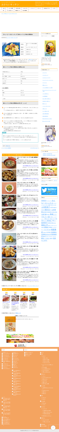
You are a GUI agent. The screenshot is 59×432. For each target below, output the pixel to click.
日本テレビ (6, 13)
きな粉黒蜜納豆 (44, 96)
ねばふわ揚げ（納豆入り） (46, 98)
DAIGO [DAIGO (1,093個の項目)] (43, 200)
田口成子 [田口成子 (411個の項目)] (49, 229)
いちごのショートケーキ (46, 77)
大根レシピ (15, 365)
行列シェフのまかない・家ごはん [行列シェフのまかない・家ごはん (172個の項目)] (51, 236)
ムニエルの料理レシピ (6, 419)
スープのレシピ (5, 358)
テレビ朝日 (43, 385)
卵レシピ (14, 364)
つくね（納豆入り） (45, 93)
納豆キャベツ (44, 103)
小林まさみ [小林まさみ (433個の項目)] (46, 218)
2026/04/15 (25, 206)
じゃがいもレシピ (16, 359)
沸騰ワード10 (44, 382)
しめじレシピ (15, 367)
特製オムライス (44, 85)
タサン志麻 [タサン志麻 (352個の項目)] (47, 205)
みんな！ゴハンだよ (46, 362)
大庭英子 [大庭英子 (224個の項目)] (48, 214)
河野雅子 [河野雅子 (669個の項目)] (46, 227)
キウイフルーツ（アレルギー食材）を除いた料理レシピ (6, 399)
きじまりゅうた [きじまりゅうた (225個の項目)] (49, 200)
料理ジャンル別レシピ (29, 352)
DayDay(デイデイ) (47, 8)
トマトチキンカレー (34, 148)
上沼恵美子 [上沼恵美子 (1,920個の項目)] (45, 207)
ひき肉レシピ (15, 362)
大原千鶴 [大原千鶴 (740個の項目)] (44, 214)
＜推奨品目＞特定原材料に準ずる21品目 (48, 155)
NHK (42, 354)
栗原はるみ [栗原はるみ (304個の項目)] (53, 222)
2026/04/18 (25, 167)
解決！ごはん (45, 357)
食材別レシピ (17, 10)
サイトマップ (28, 355)
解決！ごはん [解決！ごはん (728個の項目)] (45, 238)
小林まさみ (30, 59)
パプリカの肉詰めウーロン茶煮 (47, 87)
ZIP (3, 10)
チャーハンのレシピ (6, 353)
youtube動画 (25, 10)
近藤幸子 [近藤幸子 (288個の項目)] (51, 238)
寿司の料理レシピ (6, 417)
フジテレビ (43, 406)
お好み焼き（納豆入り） (46, 101)
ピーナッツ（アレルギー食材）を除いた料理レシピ (6, 402)
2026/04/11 (25, 243)
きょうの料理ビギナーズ (46, 368)
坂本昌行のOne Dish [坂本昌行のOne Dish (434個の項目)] (52, 212)
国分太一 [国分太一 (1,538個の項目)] (48, 210)
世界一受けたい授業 (45, 383)
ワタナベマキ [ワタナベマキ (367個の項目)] (53, 205)
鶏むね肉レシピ (15, 353)
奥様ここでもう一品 (46, 421)
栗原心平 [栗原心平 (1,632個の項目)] (44, 225)
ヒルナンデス (25, 8)
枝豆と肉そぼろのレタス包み (47, 118)
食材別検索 (43, 424)
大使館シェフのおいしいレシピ (21, 315)
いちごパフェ (44, 72)
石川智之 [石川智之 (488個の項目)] (49, 232)
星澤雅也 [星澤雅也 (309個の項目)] (49, 222)
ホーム (3, 13)
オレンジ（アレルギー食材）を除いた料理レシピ (6, 410)
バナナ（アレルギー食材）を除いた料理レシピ (6, 413)
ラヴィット (39, 8)
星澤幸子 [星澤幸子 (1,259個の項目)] (44, 223)
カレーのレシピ (5, 359)
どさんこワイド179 (45, 419)
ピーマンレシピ (15, 358)
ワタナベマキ (37, 256)
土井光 (38, 167)
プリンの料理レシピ (6, 422)
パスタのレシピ (5, 363)
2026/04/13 (25, 228)
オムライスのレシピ (6, 368)
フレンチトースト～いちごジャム (47, 80)
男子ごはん (44, 403)
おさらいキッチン (10, 4)
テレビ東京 (43, 401)
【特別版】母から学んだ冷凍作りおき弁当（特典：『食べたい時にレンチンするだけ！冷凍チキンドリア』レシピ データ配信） (46, 60)
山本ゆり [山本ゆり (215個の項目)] (45, 220)
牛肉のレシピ (18, 313)
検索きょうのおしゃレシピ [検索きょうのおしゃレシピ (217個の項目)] (52, 225)
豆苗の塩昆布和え (45, 116)
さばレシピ (15, 361)
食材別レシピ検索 (28, 354)
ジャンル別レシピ (10, 10)
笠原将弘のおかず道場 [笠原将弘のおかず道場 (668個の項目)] (47, 234)
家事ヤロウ (44, 393)
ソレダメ (54, 8)
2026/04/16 (25, 191)
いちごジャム (44, 82)
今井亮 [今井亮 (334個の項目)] (51, 207)
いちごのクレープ (45, 75)
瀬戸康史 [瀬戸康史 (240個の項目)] (45, 229)
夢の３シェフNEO (46, 359)
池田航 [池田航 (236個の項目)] (42, 227)
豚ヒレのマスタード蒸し (46, 121)
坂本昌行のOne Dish (46, 413)
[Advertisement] (30, 23)
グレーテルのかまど (45, 370)
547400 (46, 145)
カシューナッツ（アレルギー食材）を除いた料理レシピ (6, 406)
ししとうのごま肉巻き (6, 148)
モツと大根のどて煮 (45, 111)
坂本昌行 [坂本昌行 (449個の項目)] (45, 212)
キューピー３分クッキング (12, 13)
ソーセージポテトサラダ (46, 106)
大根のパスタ (44, 108)
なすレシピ (15, 356)
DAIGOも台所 (18, 8)
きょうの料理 (11, 8)
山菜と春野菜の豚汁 (45, 113)
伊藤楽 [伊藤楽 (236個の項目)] (54, 207)
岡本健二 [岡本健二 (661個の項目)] (49, 220)
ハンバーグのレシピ (6, 356)
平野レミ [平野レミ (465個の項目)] (54, 220)
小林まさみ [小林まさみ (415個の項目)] (52, 218)
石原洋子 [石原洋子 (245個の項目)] (44, 232)
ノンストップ (32, 8)
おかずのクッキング (45, 390)
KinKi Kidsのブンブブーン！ (46, 415)
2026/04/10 (23, 256)
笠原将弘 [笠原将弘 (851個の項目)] (54, 232)
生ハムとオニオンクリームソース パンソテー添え (49, 91)
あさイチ (4, 8)
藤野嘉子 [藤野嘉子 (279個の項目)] (44, 236)
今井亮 (38, 191)
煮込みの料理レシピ (6, 420)
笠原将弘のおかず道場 (47, 410)
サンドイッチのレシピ (6, 365)
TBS (42, 395)
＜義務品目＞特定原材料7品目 (47, 153)
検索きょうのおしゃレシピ (47, 412)
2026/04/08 (23, 281)
